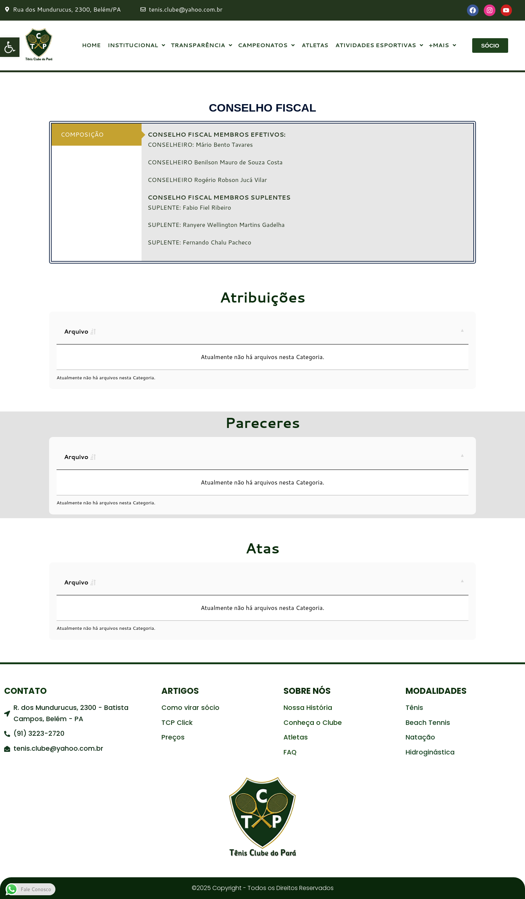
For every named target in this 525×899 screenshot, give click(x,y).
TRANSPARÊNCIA (200, 45)
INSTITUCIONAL (135, 45)
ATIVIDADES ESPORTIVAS (378, 45)
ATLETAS (314, 45)
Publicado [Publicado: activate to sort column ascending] (258, 331)
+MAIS (442, 45)
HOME (90, 45)
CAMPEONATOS (265, 45)
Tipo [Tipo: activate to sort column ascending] (172, 331)
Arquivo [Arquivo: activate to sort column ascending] (76, 331)
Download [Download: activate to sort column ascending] (374, 331)
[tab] (97, 135)
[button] (9, 47)
